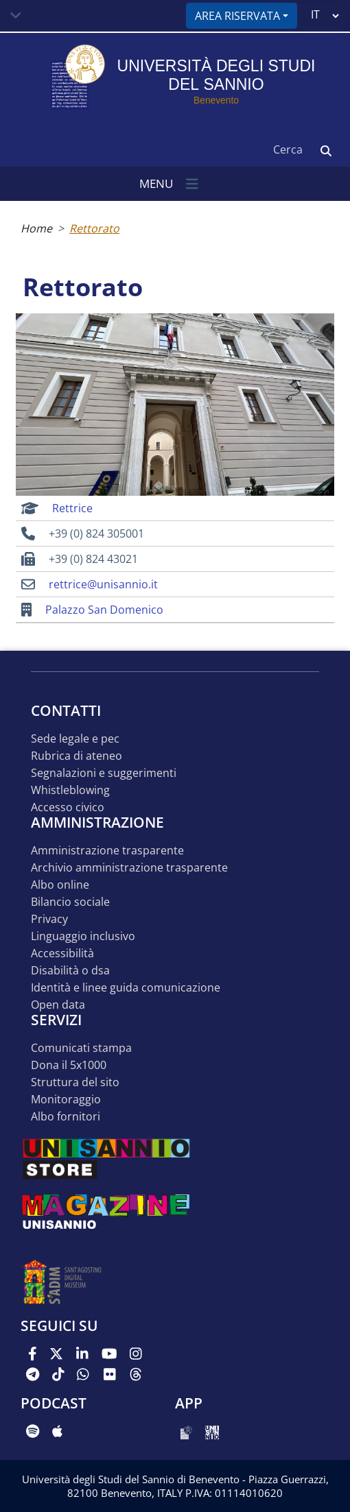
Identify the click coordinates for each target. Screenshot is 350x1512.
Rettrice (72, 508)
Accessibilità (62, 953)
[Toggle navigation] (16, 16)
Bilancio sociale (70, 902)
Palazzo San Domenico (104, 609)
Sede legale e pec (75, 739)
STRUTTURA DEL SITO (75, 1082)
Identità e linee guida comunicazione (125, 988)
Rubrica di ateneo (76, 756)
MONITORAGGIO (66, 1099)
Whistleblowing (70, 790)
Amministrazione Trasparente (107, 850)
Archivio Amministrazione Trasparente (129, 868)
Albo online (60, 885)
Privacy (49, 919)
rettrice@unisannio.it (103, 584)
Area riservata (237, 15)
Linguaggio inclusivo (83, 936)
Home (36, 228)
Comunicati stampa (81, 1048)
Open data (58, 1005)
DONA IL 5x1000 (68, 1065)
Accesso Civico (67, 807)
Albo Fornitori (65, 1116)
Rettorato (94, 228)
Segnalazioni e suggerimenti (103, 773)
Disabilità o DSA (70, 970)
